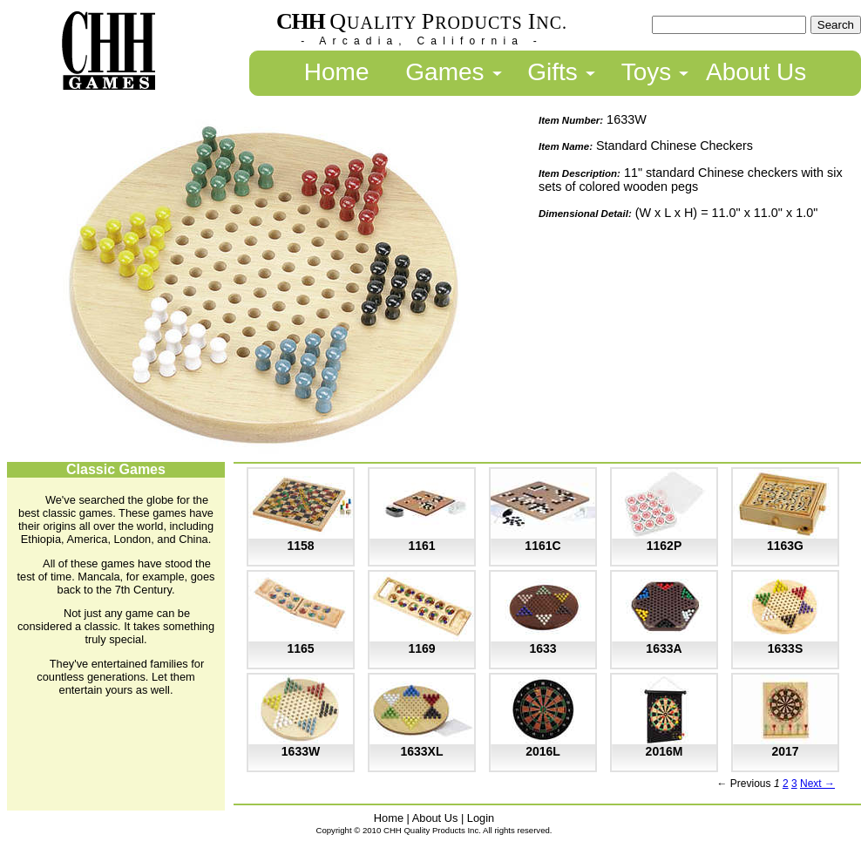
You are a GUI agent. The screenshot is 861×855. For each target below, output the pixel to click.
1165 (300, 648)
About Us (756, 71)
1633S (785, 648)
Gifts (552, 71)
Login (480, 817)
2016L (542, 751)
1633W (300, 751)
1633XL (421, 751)
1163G (785, 546)
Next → (817, 783)
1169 (421, 648)
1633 (542, 648)
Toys (646, 71)
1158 (300, 546)
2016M (664, 751)
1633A (663, 648)
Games (444, 71)
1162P (664, 546)
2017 (784, 751)
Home (336, 71)
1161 (421, 546)
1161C (542, 546)
